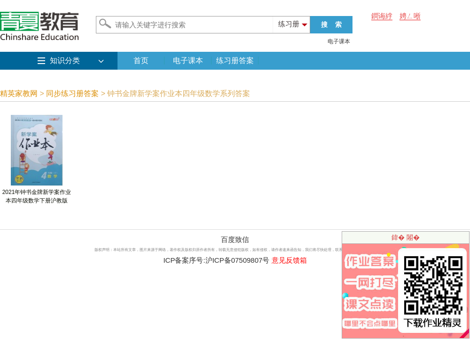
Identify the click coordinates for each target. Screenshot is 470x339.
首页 (141, 60)
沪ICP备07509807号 (237, 260)
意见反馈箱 (289, 260)
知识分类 (65, 60)
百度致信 (235, 239)
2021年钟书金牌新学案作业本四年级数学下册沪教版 (36, 193)
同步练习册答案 (72, 93)
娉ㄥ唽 (410, 16)
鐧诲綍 (381, 16)
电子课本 (339, 41)
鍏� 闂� (406, 237)
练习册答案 (235, 60)
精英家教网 (19, 93)
